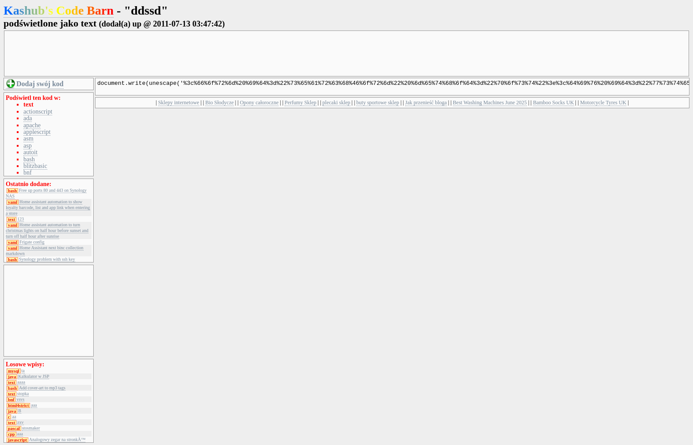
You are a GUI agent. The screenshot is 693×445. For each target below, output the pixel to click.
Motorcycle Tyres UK (603, 105)
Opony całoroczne (259, 105)
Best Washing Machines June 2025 (490, 105)
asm (28, 138)
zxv (20, 422)
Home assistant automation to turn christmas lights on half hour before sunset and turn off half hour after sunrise (47, 230)
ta (23, 370)
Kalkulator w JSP (33, 376)
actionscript (37, 111)
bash (29, 159)
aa (14, 416)
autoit (30, 152)
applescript (36, 132)
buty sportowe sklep (377, 105)
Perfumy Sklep (300, 105)
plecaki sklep (336, 105)
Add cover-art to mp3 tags (42, 388)
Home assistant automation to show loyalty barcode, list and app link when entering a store (48, 207)
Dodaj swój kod (40, 83)
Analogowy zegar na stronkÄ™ (57, 439)
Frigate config (31, 242)
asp (27, 145)
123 (20, 219)
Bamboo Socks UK (553, 105)
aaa (34, 405)
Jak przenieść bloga (426, 105)
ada (27, 118)
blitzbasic (35, 166)
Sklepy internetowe (178, 105)
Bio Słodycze (219, 105)
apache (32, 125)
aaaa (21, 382)
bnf (27, 172)
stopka (23, 393)
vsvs (20, 399)
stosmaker (31, 428)
